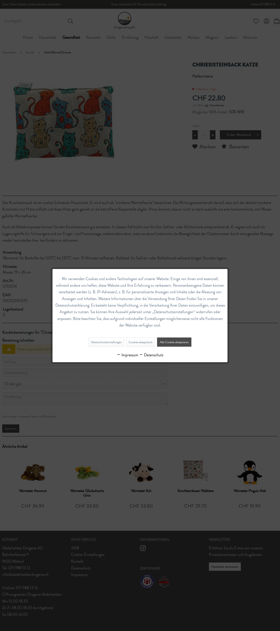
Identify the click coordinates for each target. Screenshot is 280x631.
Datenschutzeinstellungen (106, 342)
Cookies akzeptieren (140, 342)
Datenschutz (151, 355)
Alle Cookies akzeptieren (174, 342)
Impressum (127, 355)
